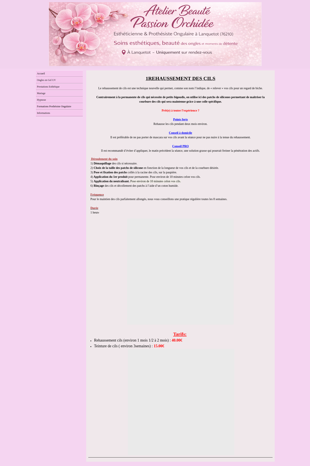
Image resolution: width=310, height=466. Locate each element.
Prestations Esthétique (48, 86)
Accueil (41, 73)
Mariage (41, 93)
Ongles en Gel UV (46, 80)
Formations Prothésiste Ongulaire (54, 106)
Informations (43, 113)
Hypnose (41, 99)
